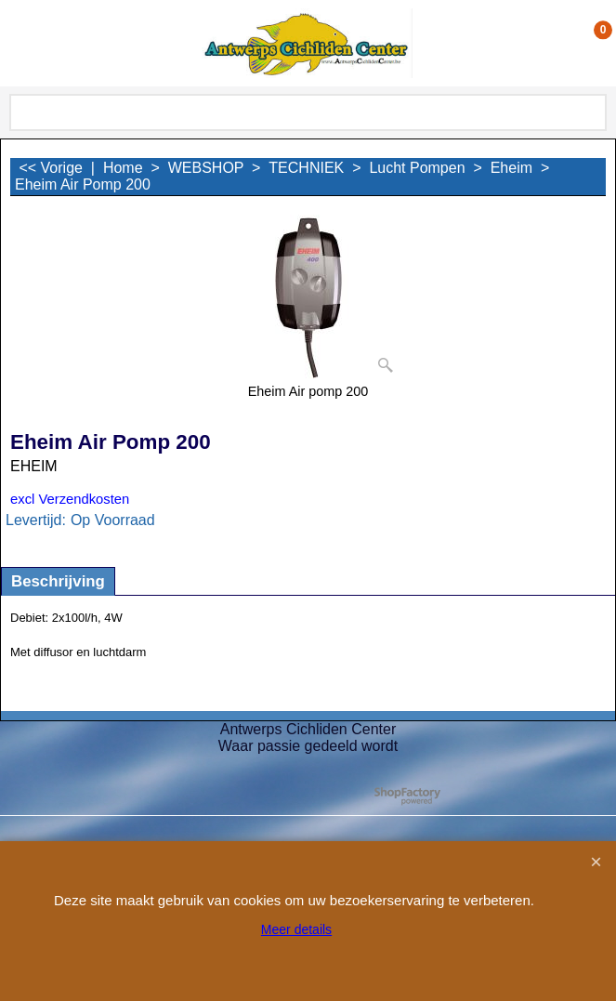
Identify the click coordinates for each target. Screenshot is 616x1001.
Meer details (296, 929)
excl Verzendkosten (69, 499)
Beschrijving (58, 581)
